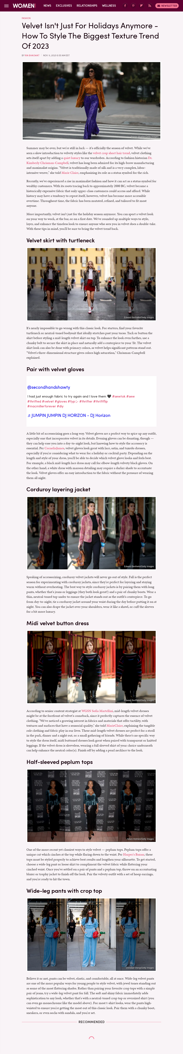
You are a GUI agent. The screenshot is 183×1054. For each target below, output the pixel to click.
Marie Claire (69, 172)
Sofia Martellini (102, 710)
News (47, 5)
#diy (60, 406)
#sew (130, 396)
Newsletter (167, 5)
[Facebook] (125, 5)
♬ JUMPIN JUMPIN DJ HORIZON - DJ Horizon (68, 415)
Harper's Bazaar (133, 854)
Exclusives (64, 5)
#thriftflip (100, 401)
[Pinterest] (133, 5)
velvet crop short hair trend (111, 153)
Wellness (109, 5)
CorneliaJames (54, 448)
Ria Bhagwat (32, 55)
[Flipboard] (141, 5)
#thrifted (34, 401)
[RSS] (149, 5)
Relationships (87, 5)
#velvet (48, 401)
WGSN (86, 710)
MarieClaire (115, 725)
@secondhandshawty (48, 387)
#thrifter (85, 401)
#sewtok (118, 396)
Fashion (26, 18)
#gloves (61, 401)
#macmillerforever (41, 406)
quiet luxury (71, 157)
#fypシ (73, 401)
